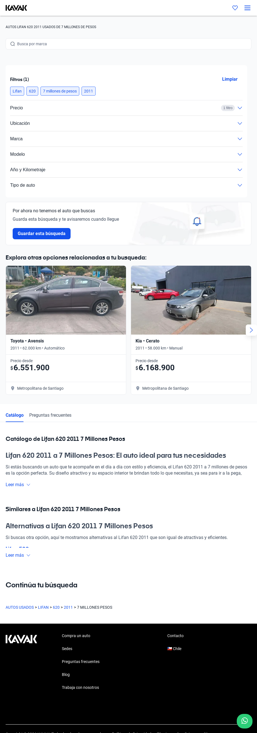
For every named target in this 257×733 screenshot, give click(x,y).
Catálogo (15, 415)
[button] (17, 91)
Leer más (18, 484)
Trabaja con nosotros (80, 687)
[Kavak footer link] (21, 662)
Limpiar (230, 79)
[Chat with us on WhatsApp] (244, 721)
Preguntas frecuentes (50, 415)
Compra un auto (76, 635)
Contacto (175, 635)
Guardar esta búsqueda (42, 233)
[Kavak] (13, 8)
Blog (66, 674)
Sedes (67, 648)
